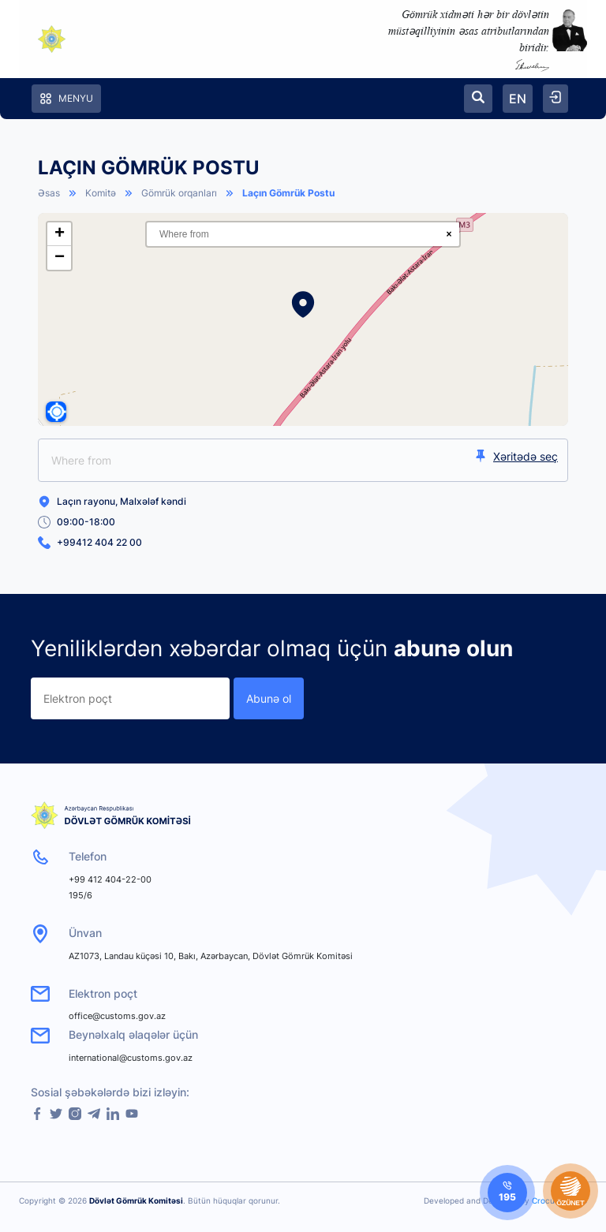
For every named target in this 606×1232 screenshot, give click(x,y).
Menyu (66, 98)
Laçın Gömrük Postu (288, 193)
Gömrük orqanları (179, 193)
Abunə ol (268, 698)
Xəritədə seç (516, 456)
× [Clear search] (448, 234)
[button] (303, 304)
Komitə (100, 193)
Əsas (49, 193)
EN (517, 98)
